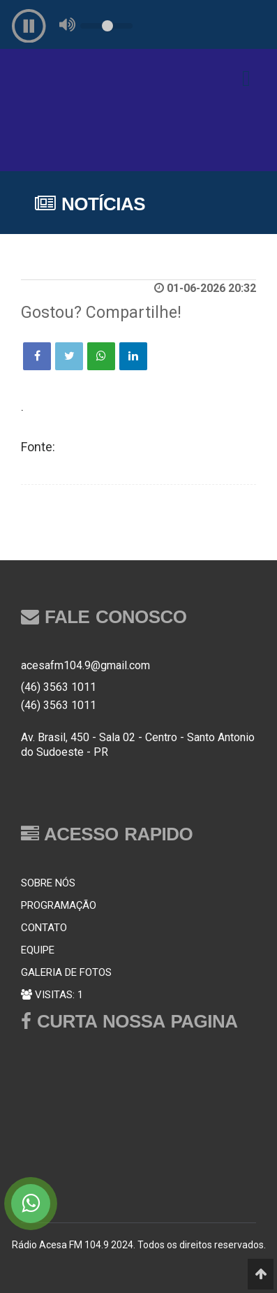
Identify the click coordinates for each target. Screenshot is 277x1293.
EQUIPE (37, 950)
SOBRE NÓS (48, 883)
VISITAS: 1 (52, 994)
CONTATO (44, 927)
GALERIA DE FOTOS (66, 972)
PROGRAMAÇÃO (58, 905)
